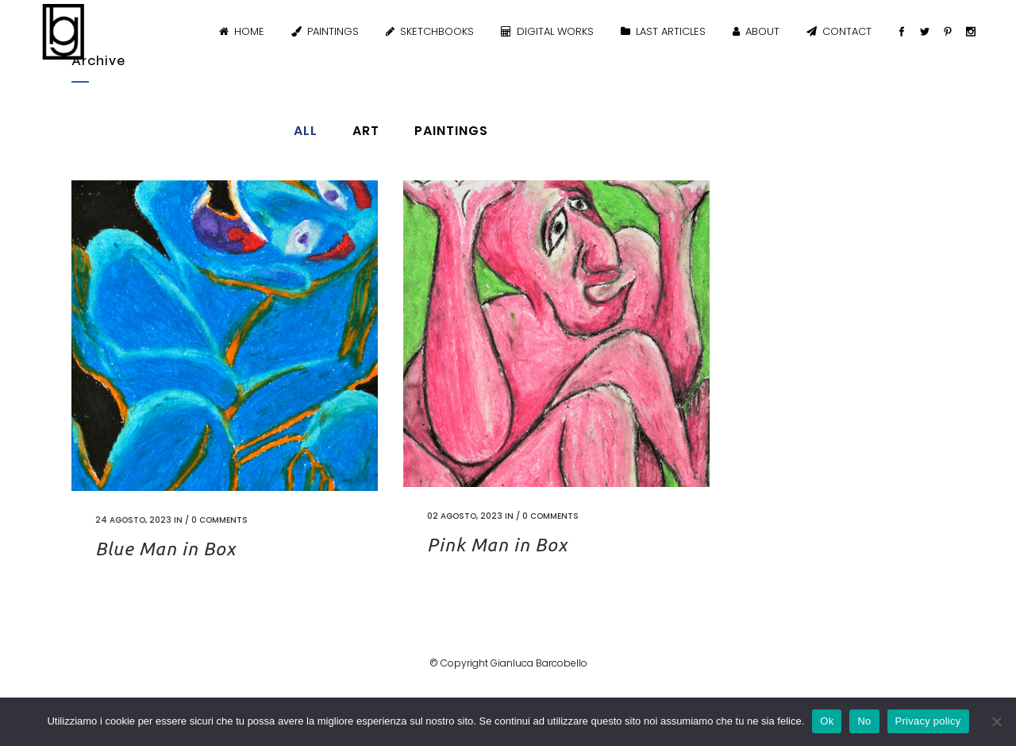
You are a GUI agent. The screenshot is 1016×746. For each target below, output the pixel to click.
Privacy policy (928, 721)
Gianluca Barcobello (539, 663)
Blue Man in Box (165, 549)
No (864, 721)
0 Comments (219, 520)
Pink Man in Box (497, 545)
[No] (996, 721)
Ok (826, 721)
